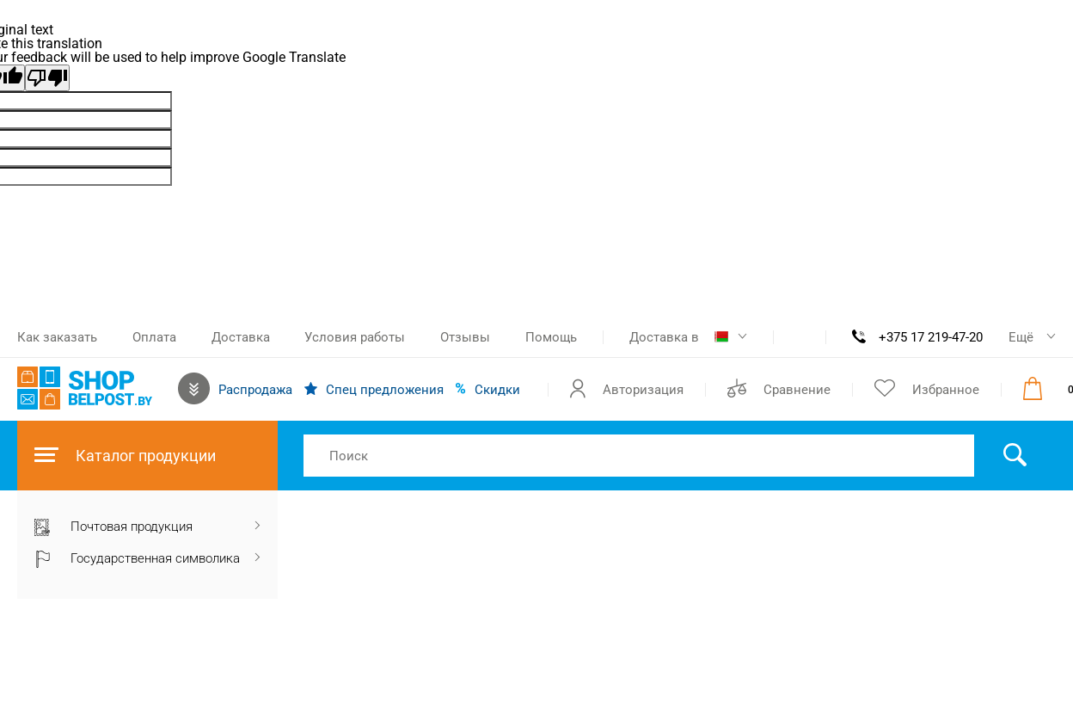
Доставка (241, 337)
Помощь (551, 337)
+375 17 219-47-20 (931, 337)
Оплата (154, 337)
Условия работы (354, 337)
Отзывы (465, 337)
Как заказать (57, 337)
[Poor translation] (47, 78)
